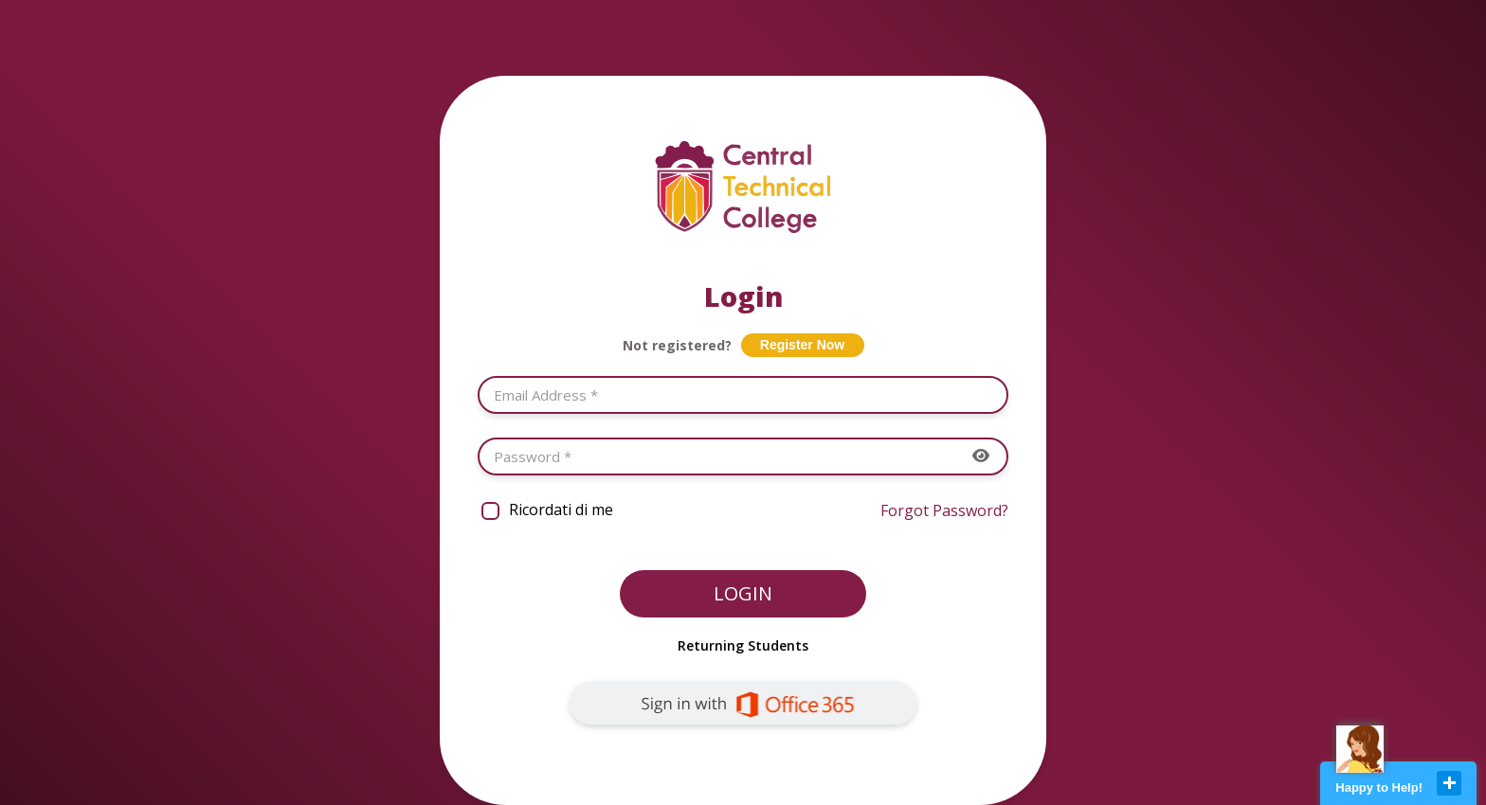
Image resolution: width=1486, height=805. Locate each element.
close (1449, 783)
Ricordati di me (561, 509)
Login (743, 593)
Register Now (802, 344)
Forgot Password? (944, 510)
